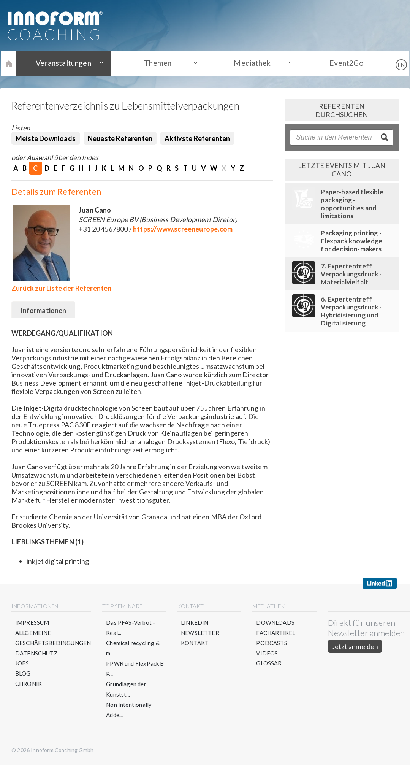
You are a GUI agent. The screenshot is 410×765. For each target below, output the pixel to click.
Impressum (32, 622)
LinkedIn (194, 622)
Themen (159, 63)
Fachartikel (276, 633)
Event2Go (342, 63)
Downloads (275, 622)
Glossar (269, 663)
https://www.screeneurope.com (183, 229)
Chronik (28, 684)
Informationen (43, 310)
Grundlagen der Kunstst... (126, 689)
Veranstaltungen (68, 63)
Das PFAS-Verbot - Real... (130, 627)
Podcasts (271, 643)
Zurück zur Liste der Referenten (61, 288)
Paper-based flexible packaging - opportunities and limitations (352, 204)
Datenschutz (36, 653)
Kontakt (195, 643)
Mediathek (251, 63)
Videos (267, 653)
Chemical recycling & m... (133, 648)
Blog (23, 674)
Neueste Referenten (120, 138)
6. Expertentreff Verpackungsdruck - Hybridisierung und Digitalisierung (351, 311)
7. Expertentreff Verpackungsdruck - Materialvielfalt (351, 274)
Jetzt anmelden (355, 647)
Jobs (22, 663)
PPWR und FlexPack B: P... (136, 669)
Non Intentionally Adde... (129, 710)
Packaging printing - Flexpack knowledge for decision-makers (351, 241)
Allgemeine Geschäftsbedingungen (53, 638)
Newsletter (200, 633)
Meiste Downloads (46, 138)
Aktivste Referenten (197, 138)
